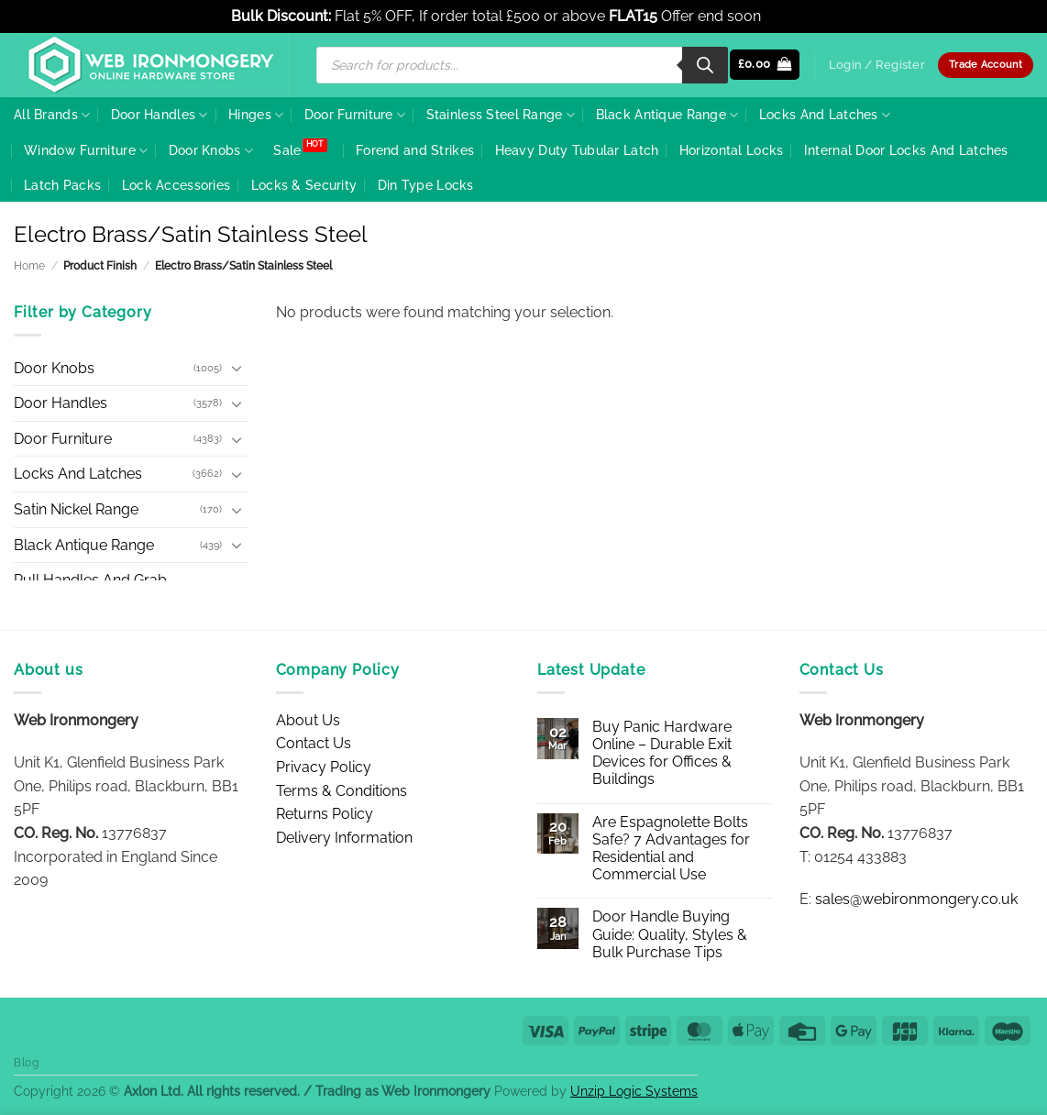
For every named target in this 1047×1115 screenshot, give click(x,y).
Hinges (255, 115)
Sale (287, 150)
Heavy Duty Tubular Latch (577, 150)
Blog (26, 1062)
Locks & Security (304, 185)
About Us (308, 720)
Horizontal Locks (731, 150)
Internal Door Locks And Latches (906, 150)
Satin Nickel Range (76, 509)
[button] (765, 65)
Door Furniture (355, 115)
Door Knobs (211, 151)
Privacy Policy (323, 767)
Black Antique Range (667, 115)
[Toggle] (237, 368)
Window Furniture (86, 151)
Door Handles (159, 115)
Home (29, 265)
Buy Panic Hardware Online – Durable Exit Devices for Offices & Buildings (662, 753)
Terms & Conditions (341, 791)
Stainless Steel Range (501, 115)
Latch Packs (62, 185)
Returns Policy (324, 813)
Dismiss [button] (790, 16)
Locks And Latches (824, 115)
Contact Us (313, 743)
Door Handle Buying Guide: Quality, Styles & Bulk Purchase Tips (669, 934)
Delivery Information (344, 837)
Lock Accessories (176, 185)
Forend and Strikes (415, 150)
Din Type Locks (426, 185)
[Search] (705, 65)
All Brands (52, 115)
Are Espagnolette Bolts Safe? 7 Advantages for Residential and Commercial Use (671, 848)
